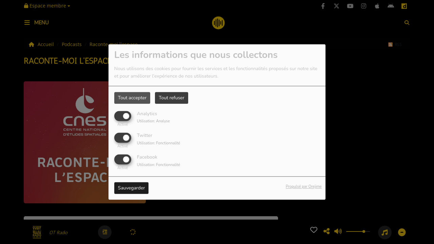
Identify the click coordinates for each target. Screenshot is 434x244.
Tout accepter (132, 98)
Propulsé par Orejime (304, 186)
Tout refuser (171, 98)
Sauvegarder (131, 188)
